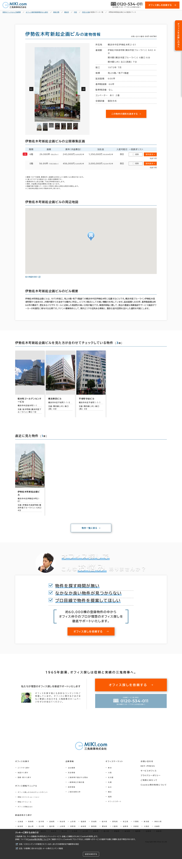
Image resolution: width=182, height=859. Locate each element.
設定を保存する (91, 854)
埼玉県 (125, 821)
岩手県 (41, 821)
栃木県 (104, 821)
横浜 (110, 792)
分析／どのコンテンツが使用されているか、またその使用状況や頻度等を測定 (49, 844)
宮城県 (52, 821)
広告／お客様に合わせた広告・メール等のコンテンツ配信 (41, 848)
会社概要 (71, 767)
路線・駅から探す (24, 777)
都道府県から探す (23, 815)
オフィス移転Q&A (25, 806)
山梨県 (62, 826)
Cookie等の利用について (38, 839)
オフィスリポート (114, 801)
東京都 (146, 821)
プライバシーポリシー (151, 775)
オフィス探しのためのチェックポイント (33, 792)
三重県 (115, 826)
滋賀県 (125, 826)
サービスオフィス (149, 771)
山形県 (73, 821)
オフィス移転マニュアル (26, 786)
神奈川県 (158, 821)
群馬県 (115, 821)
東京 (110, 767)
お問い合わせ (147, 761)
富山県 (31, 826)
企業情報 (69, 761)
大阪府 (146, 826)
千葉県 (136, 821)
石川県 (41, 826)
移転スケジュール (25, 802)
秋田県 (62, 821)
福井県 (52, 826)
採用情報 (71, 787)
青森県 (31, 821)
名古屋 (110, 777)
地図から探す (23, 772)
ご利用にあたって (149, 780)
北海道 (20, 821)
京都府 (136, 826)
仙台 (110, 787)
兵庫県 (157, 826)
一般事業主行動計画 (76, 782)
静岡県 (94, 826)
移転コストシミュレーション (28, 797)
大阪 (110, 772)
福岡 (110, 796)
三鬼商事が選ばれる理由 (78, 777)
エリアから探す (24, 767)
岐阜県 (83, 826)
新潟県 (20, 826)
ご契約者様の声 (74, 792)
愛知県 (104, 826)
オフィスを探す (22, 761)
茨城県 (94, 821)
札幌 (110, 782)
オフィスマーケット (114, 761)
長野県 (73, 826)
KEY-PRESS (148, 766)
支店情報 (71, 772)
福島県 (83, 821)
